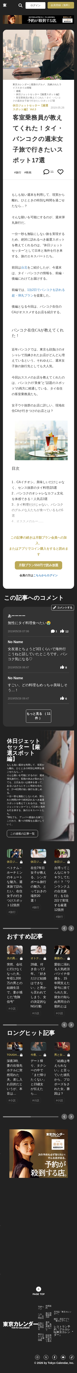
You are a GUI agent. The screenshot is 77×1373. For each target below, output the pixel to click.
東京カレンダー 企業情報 (41, 1337)
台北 (24, 267)
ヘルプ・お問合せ (41, 1316)
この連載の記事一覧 (22, 833)
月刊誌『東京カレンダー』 (62, 1313)
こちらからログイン (45, 575)
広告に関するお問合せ (41, 1326)
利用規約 (48, 1307)
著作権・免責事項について (48, 1326)
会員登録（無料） (61, 5)
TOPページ (41, 1308)
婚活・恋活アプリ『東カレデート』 (61, 1320)
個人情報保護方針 (48, 1315)
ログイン (35, 5)
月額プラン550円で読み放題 (38, 565)
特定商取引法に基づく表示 (48, 1338)
